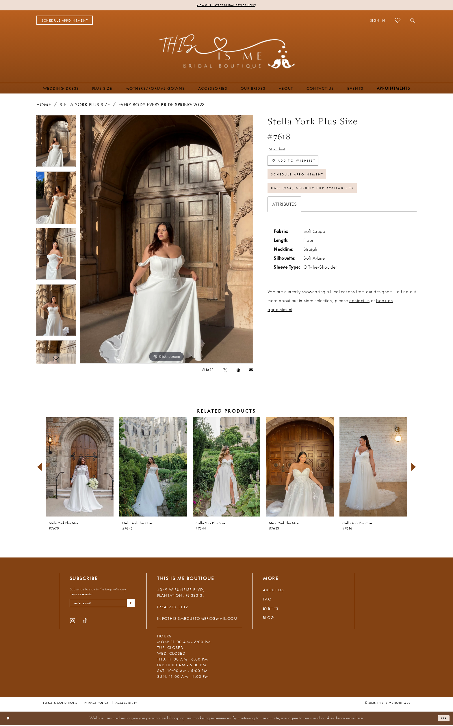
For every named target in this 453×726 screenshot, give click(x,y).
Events (271, 609)
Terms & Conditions (60, 703)
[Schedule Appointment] (64, 21)
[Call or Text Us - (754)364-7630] (115, 21)
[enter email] (102, 605)
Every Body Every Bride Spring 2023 (161, 105)
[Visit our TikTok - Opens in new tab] (85, 623)
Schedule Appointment (305, 183)
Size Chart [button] (279, 151)
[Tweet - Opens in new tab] (225, 370)
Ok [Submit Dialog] (443, 719)
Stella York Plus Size (85, 105)
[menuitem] (64, 21)
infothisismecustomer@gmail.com (197, 619)
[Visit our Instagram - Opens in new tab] (72, 623)
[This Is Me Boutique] (226, 52)
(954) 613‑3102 (172, 607)
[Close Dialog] (9, 719)
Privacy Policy (96, 703)
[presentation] (80, 468)
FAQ (267, 599)
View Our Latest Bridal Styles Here (225, 5)
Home (43, 105)
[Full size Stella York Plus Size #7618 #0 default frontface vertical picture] (166, 240)
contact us (359, 314)
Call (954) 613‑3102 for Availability (324, 200)
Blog (268, 618)
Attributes (284, 218)
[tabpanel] (56, 144)
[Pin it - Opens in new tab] (238, 370)
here (359, 719)
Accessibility (126, 703)
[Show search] (411, 21)
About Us (273, 590)
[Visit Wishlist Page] (397, 21)
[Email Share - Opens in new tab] (251, 370)
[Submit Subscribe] (130, 605)
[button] (377, 21)
